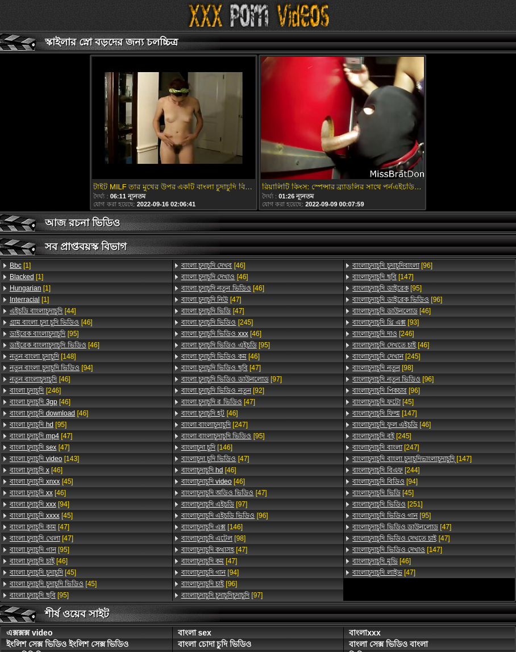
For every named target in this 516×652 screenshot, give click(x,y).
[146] (206, 447)
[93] (385, 322)
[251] (387, 504)
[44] (43, 311)
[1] (20, 265)
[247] (214, 425)
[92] (222, 390)
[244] (385, 470)
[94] (51, 368)
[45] (41, 481)
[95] (44, 334)
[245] (217, 322)
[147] (382, 277)
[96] (224, 516)
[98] (213, 538)
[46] (51, 322)
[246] (35, 390)
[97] (231, 379)
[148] (43, 356)
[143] (44, 459)
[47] (41, 436)
